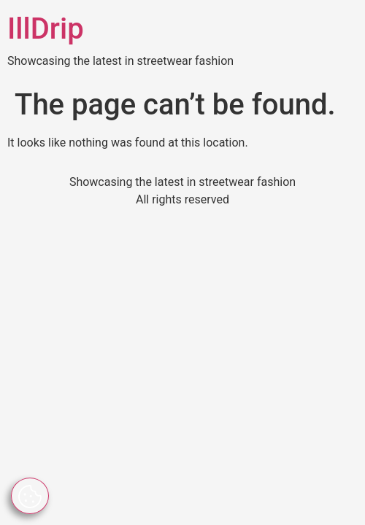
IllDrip (45, 29)
